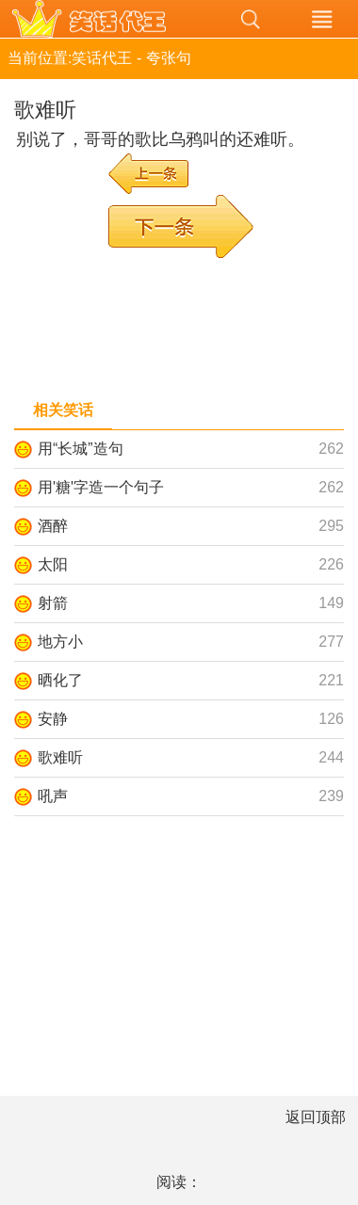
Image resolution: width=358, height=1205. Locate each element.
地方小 (60, 642)
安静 (53, 719)
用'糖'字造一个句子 (101, 487)
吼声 (53, 796)
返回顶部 (315, 1117)
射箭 (53, 603)
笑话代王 (107, 19)
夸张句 (168, 58)
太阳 (53, 564)
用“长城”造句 (80, 449)
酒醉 (53, 526)
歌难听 (60, 757)
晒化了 (60, 680)
